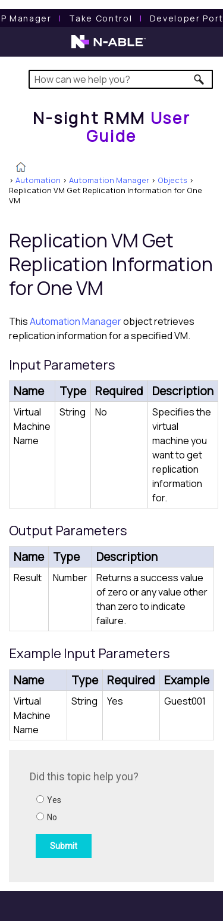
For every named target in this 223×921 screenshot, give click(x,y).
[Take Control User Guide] (100, 18)
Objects (172, 180)
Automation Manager (109, 180)
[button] (199, 79)
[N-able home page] (108, 47)
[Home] (112, 126)
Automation (38, 180)
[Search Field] (121, 79)
